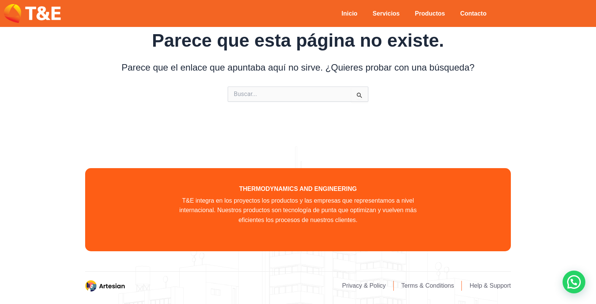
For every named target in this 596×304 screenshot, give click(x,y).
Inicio (350, 13)
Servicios (385, 13)
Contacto (473, 13)
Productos (430, 13)
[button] (574, 282)
